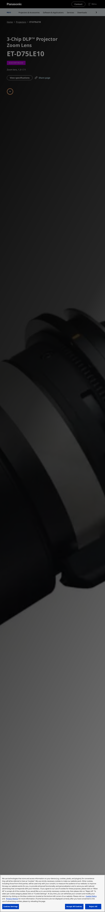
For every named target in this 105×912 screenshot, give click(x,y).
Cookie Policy (91, 896)
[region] (52, 893)
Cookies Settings (10, 906)
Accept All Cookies (74, 906)
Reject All (93, 906)
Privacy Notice (12, 899)
